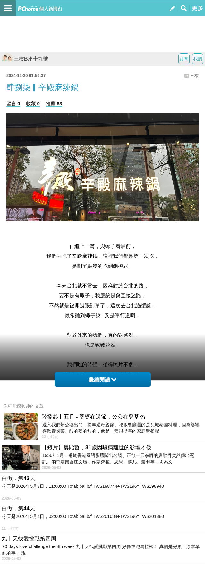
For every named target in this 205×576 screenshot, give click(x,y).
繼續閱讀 (102, 380)
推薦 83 (54, 103)
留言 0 (13, 103)
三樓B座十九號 (25, 58)
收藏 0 (33, 103)
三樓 (194, 75)
